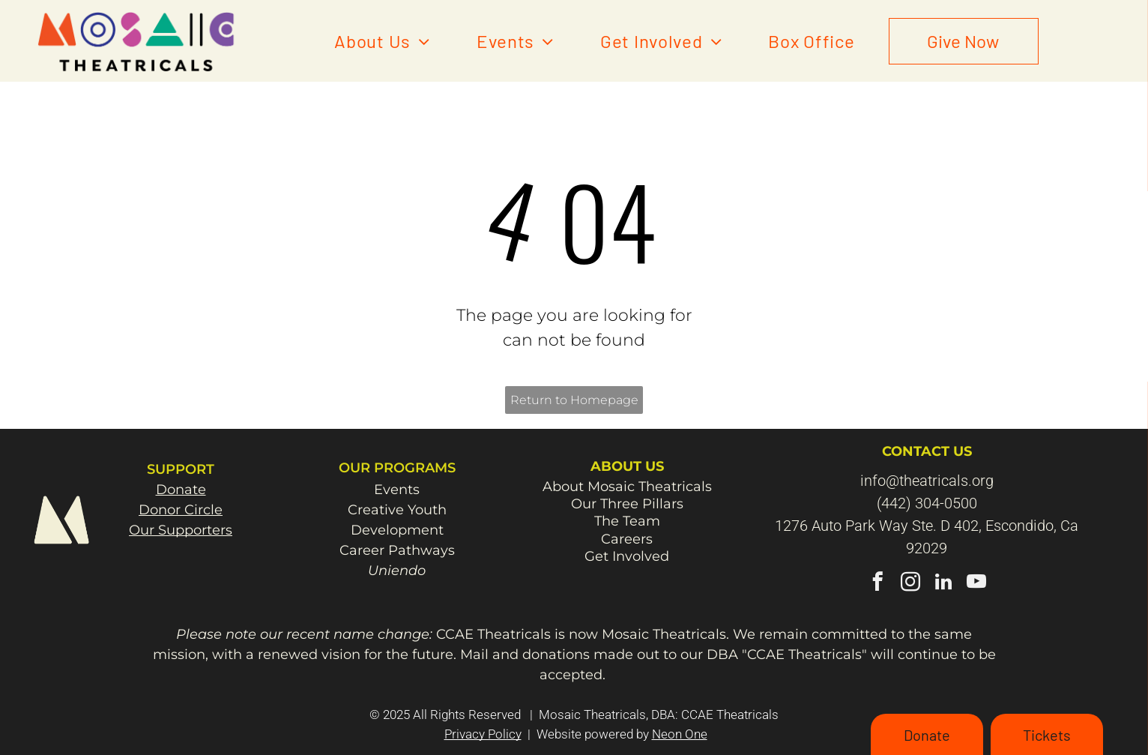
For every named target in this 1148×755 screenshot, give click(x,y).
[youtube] (976, 584)
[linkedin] (943, 584)
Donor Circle (181, 510)
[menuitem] (382, 41)
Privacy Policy (483, 734)
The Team (627, 521)
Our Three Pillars (627, 504)
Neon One (679, 734)
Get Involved (626, 556)
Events (397, 489)
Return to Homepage (574, 400)
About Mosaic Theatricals (627, 486)
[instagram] (910, 584)
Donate (181, 489)
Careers (627, 539)
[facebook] (877, 584)
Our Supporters (180, 530)
